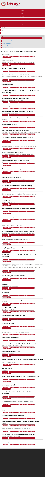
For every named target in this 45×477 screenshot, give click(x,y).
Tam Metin (11, 56)
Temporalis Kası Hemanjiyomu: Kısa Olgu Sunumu (12, 152)
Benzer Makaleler (21, 56)
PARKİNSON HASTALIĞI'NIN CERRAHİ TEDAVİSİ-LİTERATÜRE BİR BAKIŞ (17, 111)
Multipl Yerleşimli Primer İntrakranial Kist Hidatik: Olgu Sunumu (15, 160)
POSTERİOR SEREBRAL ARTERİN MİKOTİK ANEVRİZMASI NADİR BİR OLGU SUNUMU (20, 441)
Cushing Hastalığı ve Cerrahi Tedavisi (10, 223)
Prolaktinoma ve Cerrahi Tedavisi (9, 216)
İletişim (22, 24)
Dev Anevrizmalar (5, 292)
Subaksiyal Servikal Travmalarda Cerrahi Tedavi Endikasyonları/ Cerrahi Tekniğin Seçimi (20, 343)
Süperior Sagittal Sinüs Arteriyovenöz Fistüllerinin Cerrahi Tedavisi (16, 384)
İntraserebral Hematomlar (7, 60)
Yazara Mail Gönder (30, 56)
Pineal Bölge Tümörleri (7, 368)
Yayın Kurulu (23, 13)
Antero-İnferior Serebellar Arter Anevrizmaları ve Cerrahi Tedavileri (16, 239)
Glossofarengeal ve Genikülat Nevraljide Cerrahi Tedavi (13, 315)
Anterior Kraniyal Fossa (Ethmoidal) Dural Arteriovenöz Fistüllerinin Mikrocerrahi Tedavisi (21, 376)
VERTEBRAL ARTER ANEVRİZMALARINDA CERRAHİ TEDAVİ (15, 408)
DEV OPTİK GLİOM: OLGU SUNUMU (9, 124)
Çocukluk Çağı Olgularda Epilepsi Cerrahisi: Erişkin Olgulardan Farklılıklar (18, 401)
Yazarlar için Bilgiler (22, 21)
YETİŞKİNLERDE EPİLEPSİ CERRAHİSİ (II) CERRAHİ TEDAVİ (15, 117)
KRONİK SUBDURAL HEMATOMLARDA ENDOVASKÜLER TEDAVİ (16, 428)
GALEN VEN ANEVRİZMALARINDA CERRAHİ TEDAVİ (13, 415)
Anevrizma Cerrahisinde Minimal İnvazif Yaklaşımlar (13, 300)
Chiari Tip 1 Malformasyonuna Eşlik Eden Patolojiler (13, 247)
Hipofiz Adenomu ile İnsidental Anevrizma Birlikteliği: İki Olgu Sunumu (17, 74)
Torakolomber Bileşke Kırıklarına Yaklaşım (11, 351)
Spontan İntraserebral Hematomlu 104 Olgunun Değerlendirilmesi (16, 192)
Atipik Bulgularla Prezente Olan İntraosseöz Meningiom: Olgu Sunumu (17, 185)
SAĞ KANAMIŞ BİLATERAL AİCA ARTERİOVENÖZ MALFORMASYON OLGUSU (18, 434)
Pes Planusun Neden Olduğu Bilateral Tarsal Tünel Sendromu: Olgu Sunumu (18, 231)
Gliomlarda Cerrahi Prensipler (8, 323)
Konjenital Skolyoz (6, 200)
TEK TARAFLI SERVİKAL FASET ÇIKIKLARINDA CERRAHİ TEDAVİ (16, 98)
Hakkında (22, 10)
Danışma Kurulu (22, 16)
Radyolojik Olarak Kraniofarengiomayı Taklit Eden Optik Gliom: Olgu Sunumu (18, 144)
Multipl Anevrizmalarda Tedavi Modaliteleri (11, 337)
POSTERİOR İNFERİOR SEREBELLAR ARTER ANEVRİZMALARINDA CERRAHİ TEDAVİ (20, 421)
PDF (16, 56)
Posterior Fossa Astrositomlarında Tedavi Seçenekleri (13, 275)
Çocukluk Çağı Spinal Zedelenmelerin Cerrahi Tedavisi (13, 68)
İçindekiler (22, 19)
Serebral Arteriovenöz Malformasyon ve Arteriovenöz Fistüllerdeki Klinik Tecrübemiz (20, 330)
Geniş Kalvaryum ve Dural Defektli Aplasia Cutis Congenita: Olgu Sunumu (17, 137)
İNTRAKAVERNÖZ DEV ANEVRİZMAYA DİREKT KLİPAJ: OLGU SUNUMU (17, 105)
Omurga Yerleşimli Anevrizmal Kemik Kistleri (26, 51)
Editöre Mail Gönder (6, 57)
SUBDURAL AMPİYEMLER (7, 84)
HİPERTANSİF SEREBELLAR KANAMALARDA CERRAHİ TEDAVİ (15, 130)
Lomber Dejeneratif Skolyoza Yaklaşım (10, 307)
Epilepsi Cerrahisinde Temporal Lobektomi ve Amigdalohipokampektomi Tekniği (19, 208)
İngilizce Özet (5, 56)
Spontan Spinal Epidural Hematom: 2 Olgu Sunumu (13, 168)
